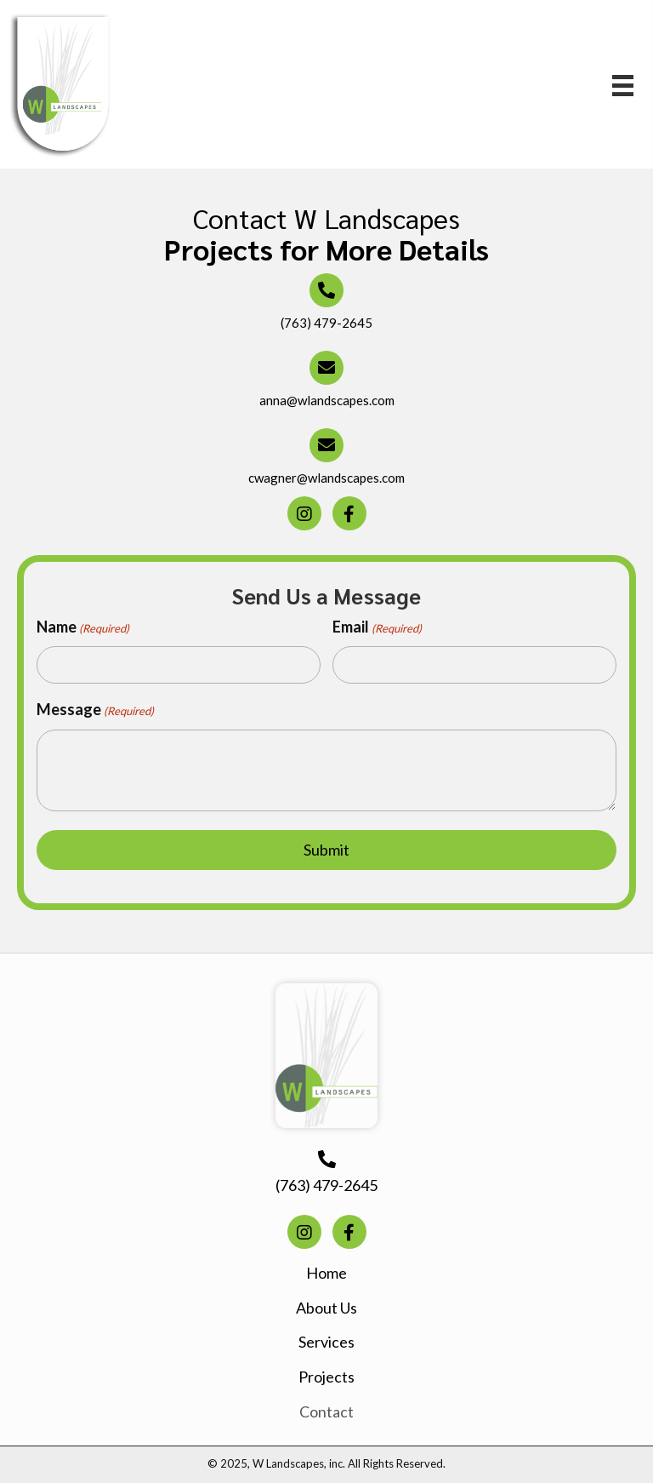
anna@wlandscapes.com (327, 400)
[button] (304, 513)
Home (326, 1272)
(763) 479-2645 (326, 322)
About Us (326, 1307)
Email (377, 627)
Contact (326, 1411)
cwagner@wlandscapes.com (326, 477)
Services (326, 1341)
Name (83, 627)
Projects (326, 1376)
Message (95, 710)
